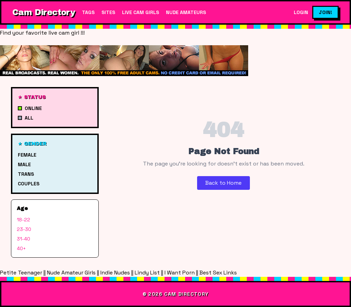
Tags (88, 12)
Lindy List (147, 272)
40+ (21, 248)
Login (301, 12)
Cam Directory (43, 12)
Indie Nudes (115, 272)
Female (27, 155)
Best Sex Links (218, 272)
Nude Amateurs (186, 12)
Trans (26, 174)
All (25, 118)
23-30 (24, 229)
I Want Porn (180, 272)
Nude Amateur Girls (71, 272)
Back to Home (223, 182)
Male (24, 164)
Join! (325, 12)
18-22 (23, 220)
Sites (108, 12)
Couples (28, 184)
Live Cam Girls (140, 12)
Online (30, 108)
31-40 (23, 239)
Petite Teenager (21, 272)
